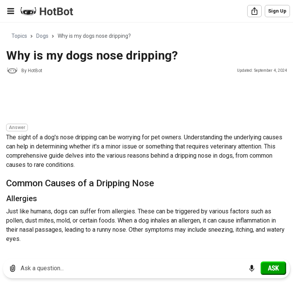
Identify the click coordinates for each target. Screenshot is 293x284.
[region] (146, 137)
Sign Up (277, 11)
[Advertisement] (145, 100)
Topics (19, 36)
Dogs (42, 36)
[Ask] (273, 267)
